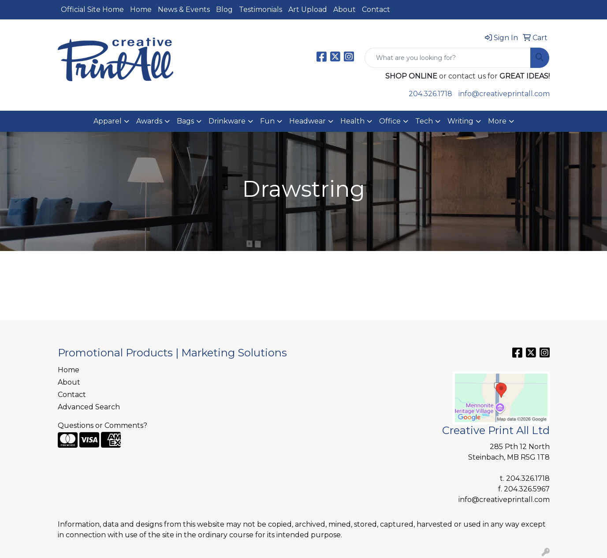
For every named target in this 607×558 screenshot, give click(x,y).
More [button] (497, 121)
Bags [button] (185, 121)
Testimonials (260, 9)
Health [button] (352, 121)
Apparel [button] (107, 121)
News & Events (184, 9)
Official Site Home (92, 9)
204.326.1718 (430, 94)
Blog (224, 9)
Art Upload (307, 9)
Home (141, 9)
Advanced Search (89, 407)
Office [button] (390, 121)
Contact (376, 9)
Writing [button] (460, 121)
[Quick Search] (448, 58)
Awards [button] (149, 121)
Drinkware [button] (227, 121)
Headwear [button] (307, 121)
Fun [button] (267, 121)
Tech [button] (424, 121)
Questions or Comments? (102, 425)
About (344, 9)
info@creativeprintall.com (504, 94)
